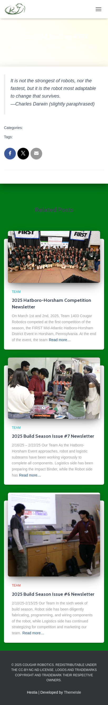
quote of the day (28, 137)
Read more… (60, 340)
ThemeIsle (72, 692)
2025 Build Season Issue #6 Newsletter (53, 594)
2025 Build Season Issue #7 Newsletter (53, 436)
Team (32, 128)
